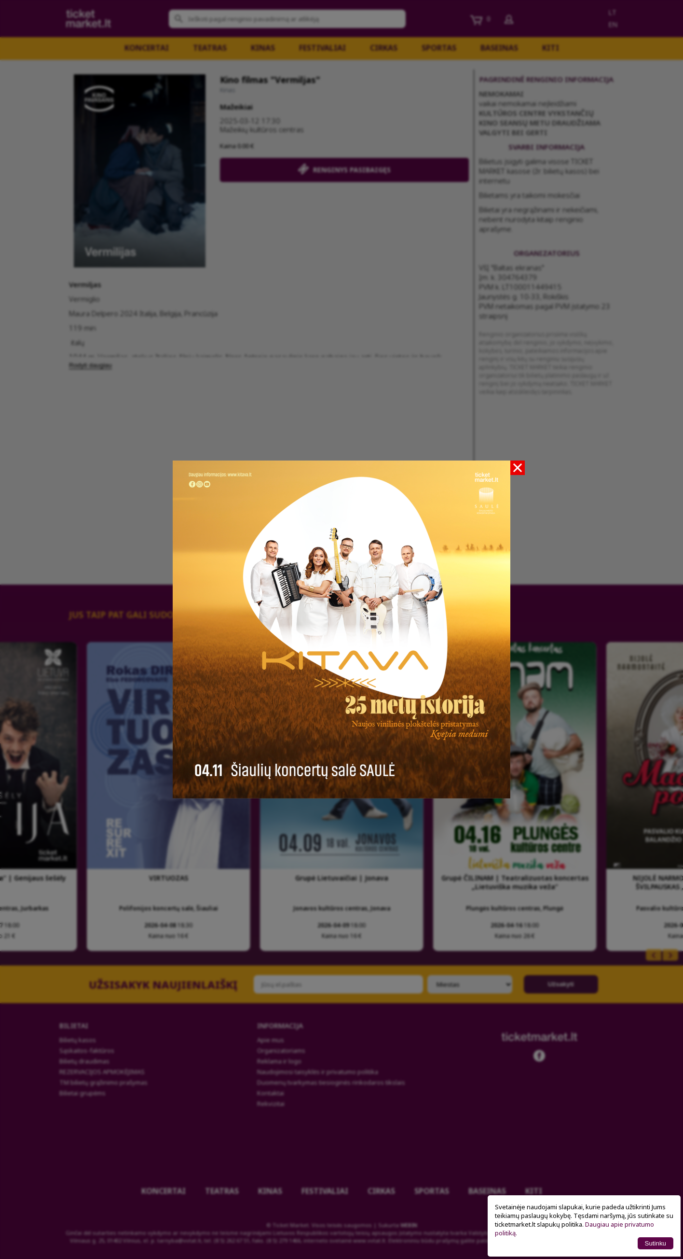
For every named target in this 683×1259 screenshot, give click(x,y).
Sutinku (655, 1243)
